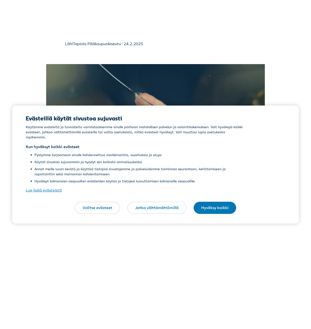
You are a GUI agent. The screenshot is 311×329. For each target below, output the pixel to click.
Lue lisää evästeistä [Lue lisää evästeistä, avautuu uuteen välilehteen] (44, 190)
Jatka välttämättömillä (157, 207)
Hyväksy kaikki (215, 207)
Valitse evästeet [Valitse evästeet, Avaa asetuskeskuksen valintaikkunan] (97, 207)
